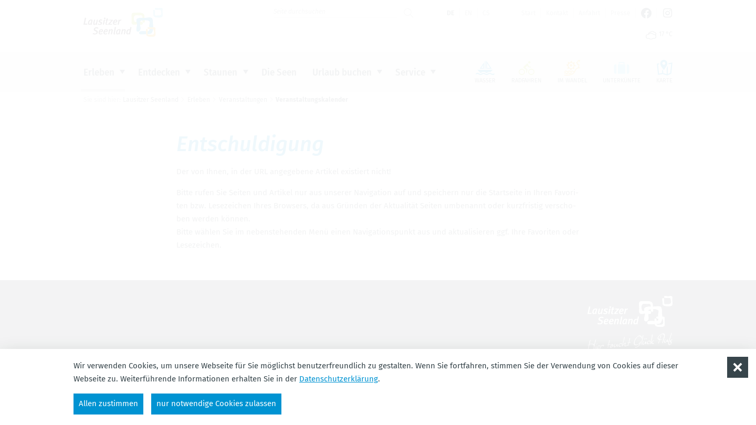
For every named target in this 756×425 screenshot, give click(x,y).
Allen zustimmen (108, 403)
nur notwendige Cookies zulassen (216, 403)
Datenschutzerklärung (338, 379)
